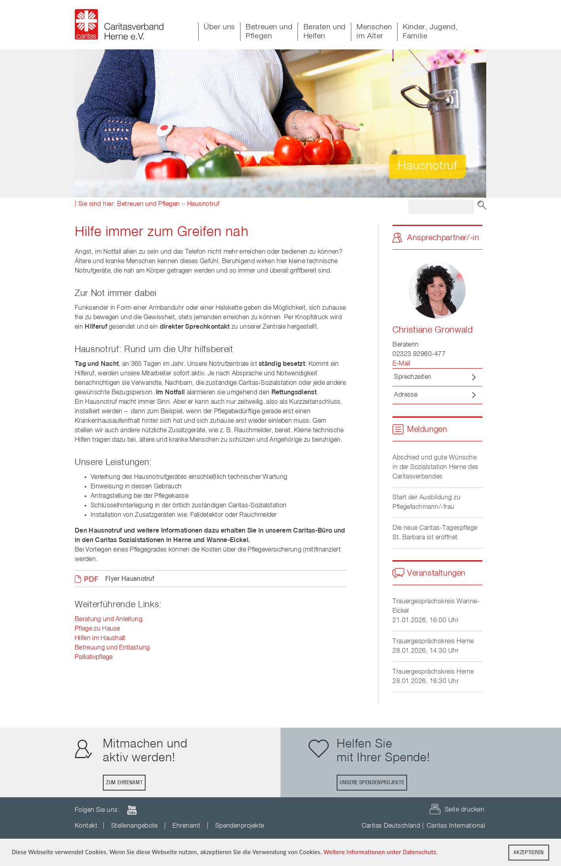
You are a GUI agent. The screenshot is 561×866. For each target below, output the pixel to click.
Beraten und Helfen (324, 31)
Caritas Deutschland (391, 826)
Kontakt (86, 826)
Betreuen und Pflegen (269, 31)
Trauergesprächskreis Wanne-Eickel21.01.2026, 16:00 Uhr (436, 611)
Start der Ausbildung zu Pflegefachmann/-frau (426, 502)
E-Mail (401, 364)
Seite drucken (464, 810)
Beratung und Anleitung (108, 619)
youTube (131, 810)
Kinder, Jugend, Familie (430, 31)
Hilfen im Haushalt (100, 638)
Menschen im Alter (374, 31)
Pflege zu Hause (97, 629)
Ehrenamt (186, 826)
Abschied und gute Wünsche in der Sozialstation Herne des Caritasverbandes (435, 467)
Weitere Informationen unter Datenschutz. (381, 852)
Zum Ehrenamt (124, 782)
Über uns (219, 27)
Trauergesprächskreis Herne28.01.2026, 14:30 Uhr (433, 646)
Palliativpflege (94, 657)
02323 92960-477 (418, 354)
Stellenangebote (134, 826)
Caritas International (456, 826)
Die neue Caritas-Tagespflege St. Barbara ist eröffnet (434, 533)
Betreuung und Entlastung (112, 648)
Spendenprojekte (239, 826)
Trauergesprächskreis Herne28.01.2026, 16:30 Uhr (433, 677)
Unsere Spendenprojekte (372, 782)
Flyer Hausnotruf (129, 579)
